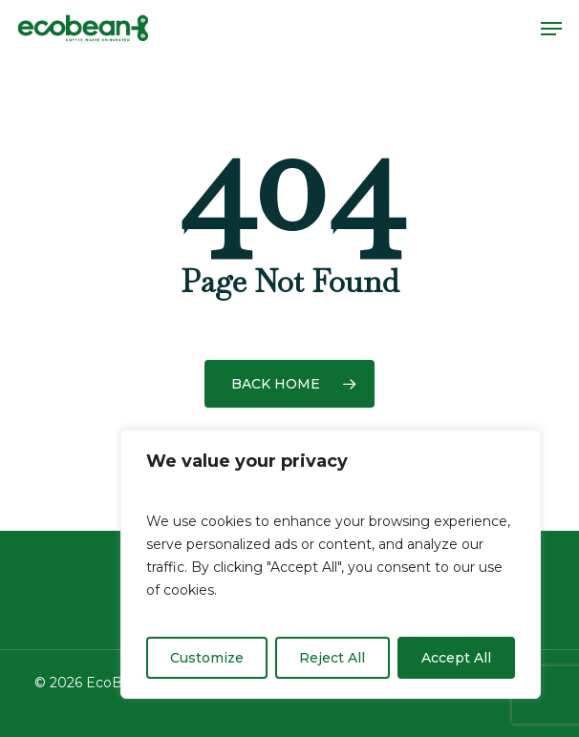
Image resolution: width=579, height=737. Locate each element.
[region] (330, 564)
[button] (551, 28)
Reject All (332, 657)
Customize (207, 657)
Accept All (456, 657)
